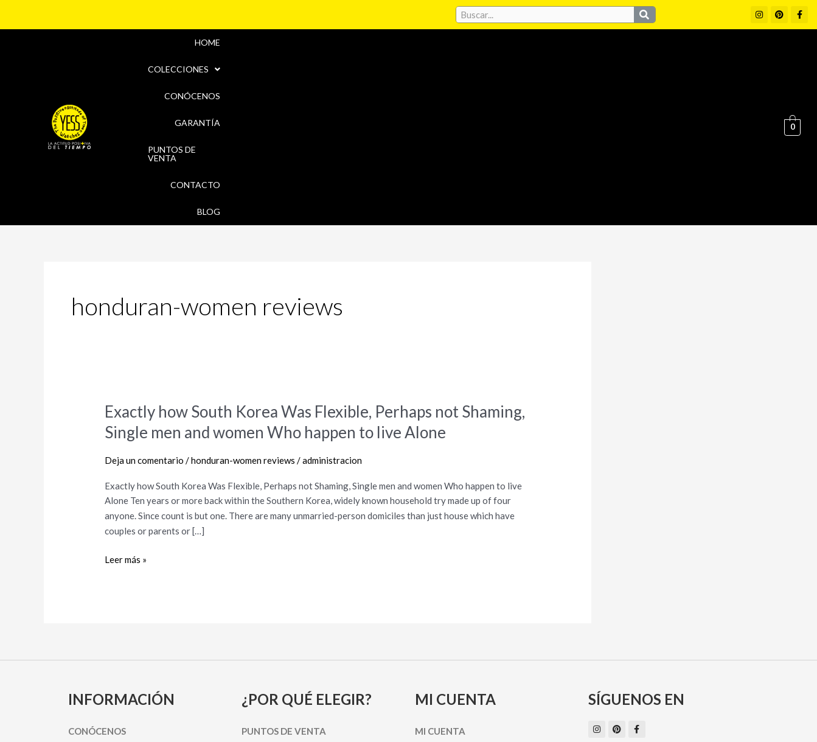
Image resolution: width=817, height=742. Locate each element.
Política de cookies (519, 684)
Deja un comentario (144, 319)
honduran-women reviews (243, 319)
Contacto (692, 57)
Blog (747, 57)
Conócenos (460, 57)
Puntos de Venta (610, 57)
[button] (378, 57)
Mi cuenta (440, 590)
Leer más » (126, 419)
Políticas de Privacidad (627, 684)
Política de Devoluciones (546, 710)
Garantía (529, 57)
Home (311, 57)
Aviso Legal (438, 684)
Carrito (434, 611)
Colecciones (378, 57)
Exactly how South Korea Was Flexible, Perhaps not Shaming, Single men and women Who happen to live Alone (315, 281)
